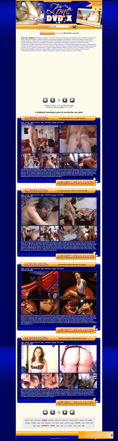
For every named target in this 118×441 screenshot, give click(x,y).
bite (86, 420)
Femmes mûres (48, 44)
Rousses (39, 49)
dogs (38, 423)
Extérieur (51, 43)
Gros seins (38, 46)
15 (57, 105)
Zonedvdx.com (64, 438)
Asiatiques (73, 38)
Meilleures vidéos (42, 38)
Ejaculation (81, 41)
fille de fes (48, 423)
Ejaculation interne (32, 43)
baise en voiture (73, 420)
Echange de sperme (69, 41)
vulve (79, 425)
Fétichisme (58, 43)
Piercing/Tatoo (30, 49)
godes (61, 423)
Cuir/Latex (35, 41)
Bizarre (35, 39)
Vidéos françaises (49, 51)
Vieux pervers (71, 51)
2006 (83, 425)
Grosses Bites (54, 46)
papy (87, 423)
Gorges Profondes (28, 46)
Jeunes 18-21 (26, 47)
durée (66, 107)
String (77, 49)
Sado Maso (47, 49)
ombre (83, 423)
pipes (38, 425)
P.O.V (75, 47)
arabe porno (65, 420)
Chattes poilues (26, 41)
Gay (84, 44)
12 (55, 105)
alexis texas (37, 420)
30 (61, 105)
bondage (27, 423)
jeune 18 (67, 423)
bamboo (81, 420)
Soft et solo (62, 49)
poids (71, 107)
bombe (90, 420)
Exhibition (43, 43)
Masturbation (57, 47)
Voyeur (79, 51)
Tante (31, 420)
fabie (42, 423)
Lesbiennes (41, 47)
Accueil (58, 33)
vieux (75, 425)
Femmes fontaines (36, 44)
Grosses (46, 46)
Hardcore (63, 46)
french (57, 423)
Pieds (23, 49)
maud (72, 423)
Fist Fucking (69, 44)
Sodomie (55, 49)
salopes (45, 425)
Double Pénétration (55, 41)
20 (59, 105)
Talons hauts (84, 49)
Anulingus (65, 38)
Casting (74, 39)
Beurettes (92, 38)
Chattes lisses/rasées (85, 39)
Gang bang (78, 44)
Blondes (46, 39)
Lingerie (49, 47)
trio (65, 425)
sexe (52, 425)
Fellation (66, 43)
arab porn (57, 420)
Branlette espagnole (56, 39)
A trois (51, 38)
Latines (34, 47)
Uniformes (34, 51)
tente (61, 425)
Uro (40, 51)
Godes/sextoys (91, 44)
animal (44, 420)
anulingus (51, 420)
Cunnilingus (44, 41)
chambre (33, 423)
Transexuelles (25, 51)
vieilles (70, 426)
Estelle (27, 420)
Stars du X (70, 49)
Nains (71, 47)
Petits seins (89, 47)
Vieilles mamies (61, 51)
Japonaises (92, 46)
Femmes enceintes (76, 43)
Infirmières (76, 46)
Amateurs (57, 38)
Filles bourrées (59, 44)
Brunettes (67, 39)
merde (77, 423)
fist (53, 423)
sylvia (57, 425)
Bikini (23, 39)
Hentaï (70, 46)
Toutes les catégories (28, 38)
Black (40, 39)
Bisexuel (28, 39)
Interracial (84, 46)
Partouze (81, 47)
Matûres (65, 47)
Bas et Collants (83, 38)
